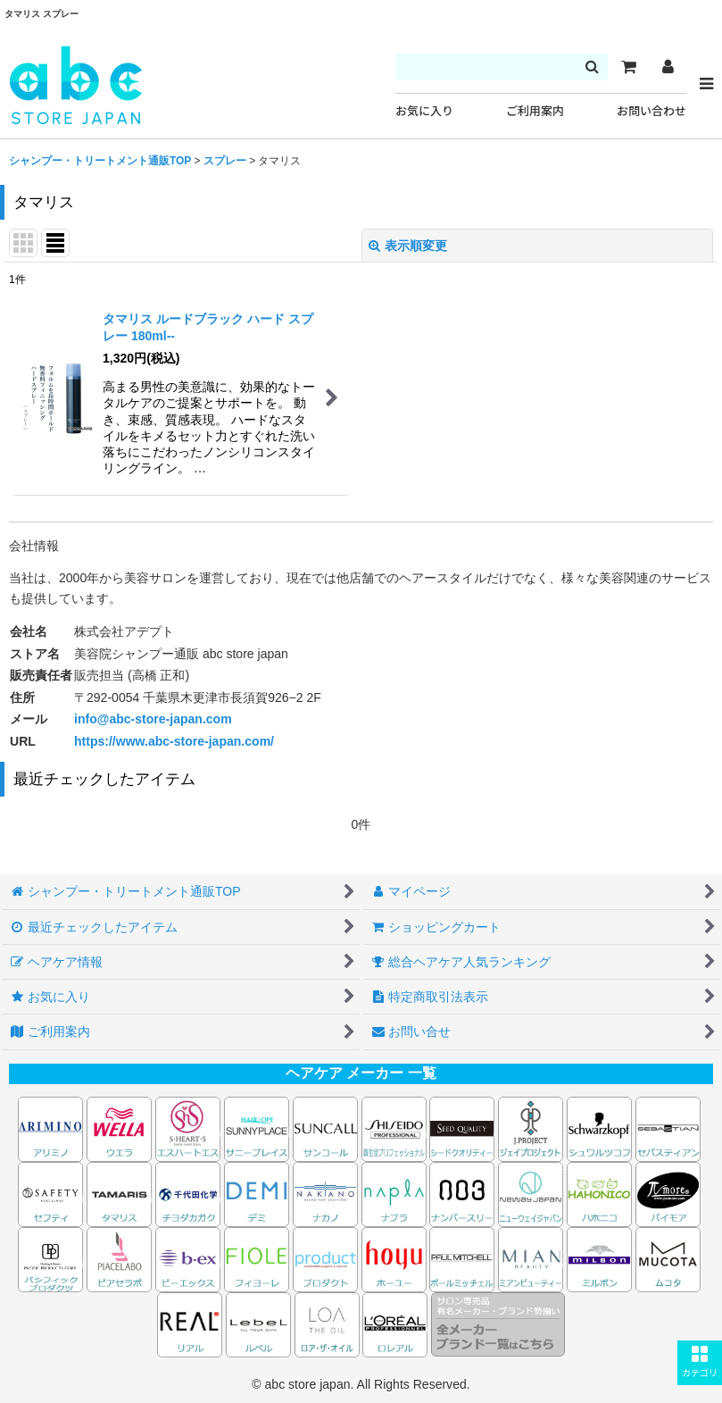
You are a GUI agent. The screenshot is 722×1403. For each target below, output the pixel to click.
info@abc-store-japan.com (153, 719)
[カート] (628, 67)
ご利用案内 (535, 111)
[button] (699, 1362)
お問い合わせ (651, 111)
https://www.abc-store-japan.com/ (174, 741)
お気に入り (424, 111)
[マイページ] (667, 67)
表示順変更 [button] (408, 245)
